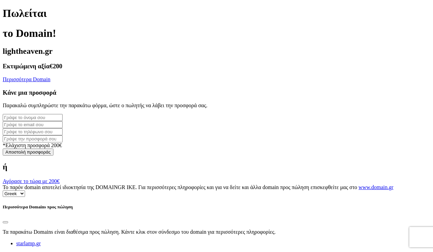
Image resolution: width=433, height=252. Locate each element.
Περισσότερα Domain (26, 79)
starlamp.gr (28, 243)
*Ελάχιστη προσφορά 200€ (32, 145)
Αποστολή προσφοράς (28, 152)
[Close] (5, 222)
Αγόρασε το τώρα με (31, 181)
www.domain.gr (376, 187)
